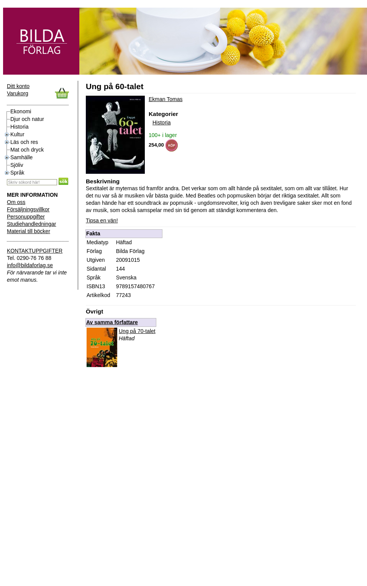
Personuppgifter (26, 217)
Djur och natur (27, 119)
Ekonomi (20, 111)
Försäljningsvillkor (28, 209)
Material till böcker (28, 231)
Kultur (17, 134)
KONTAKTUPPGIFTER (34, 251)
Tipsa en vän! (102, 220)
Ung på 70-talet (137, 331)
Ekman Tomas (165, 99)
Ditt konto (18, 86)
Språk (17, 173)
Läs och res (24, 142)
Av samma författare (112, 322)
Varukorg (17, 93)
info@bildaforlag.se (30, 265)
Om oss (16, 202)
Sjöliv (16, 165)
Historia (19, 127)
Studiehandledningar (31, 224)
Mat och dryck (27, 150)
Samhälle (21, 157)
